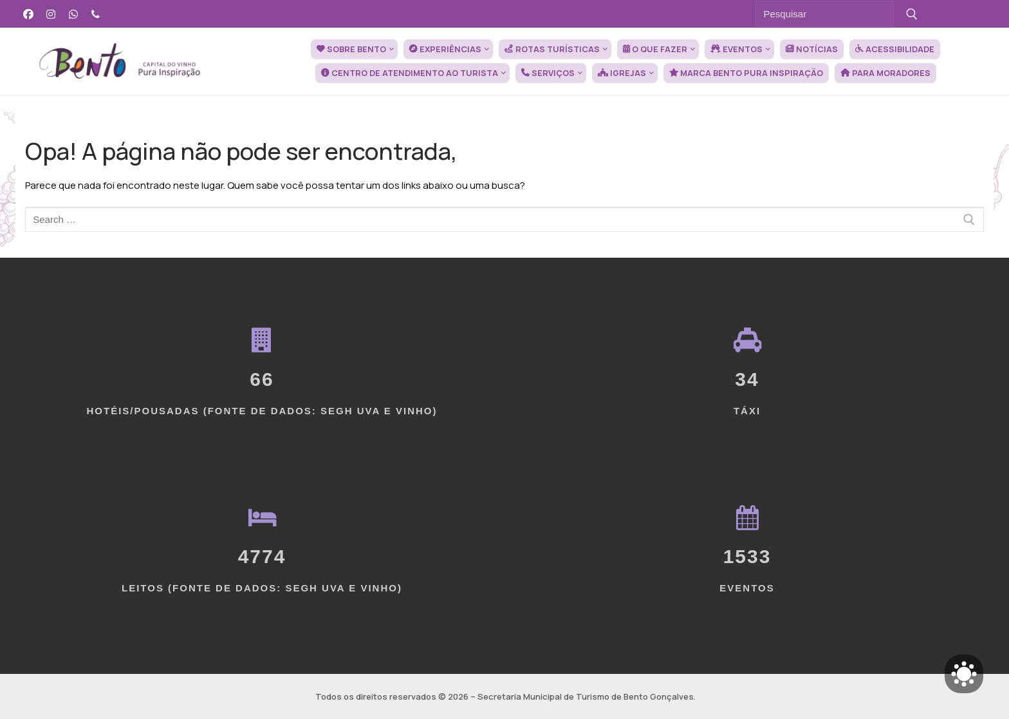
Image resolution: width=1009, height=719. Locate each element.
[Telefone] (95, 14)
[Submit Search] (912, 13)
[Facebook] (28, 14)
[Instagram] (51, 14)
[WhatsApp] (73, 14)
